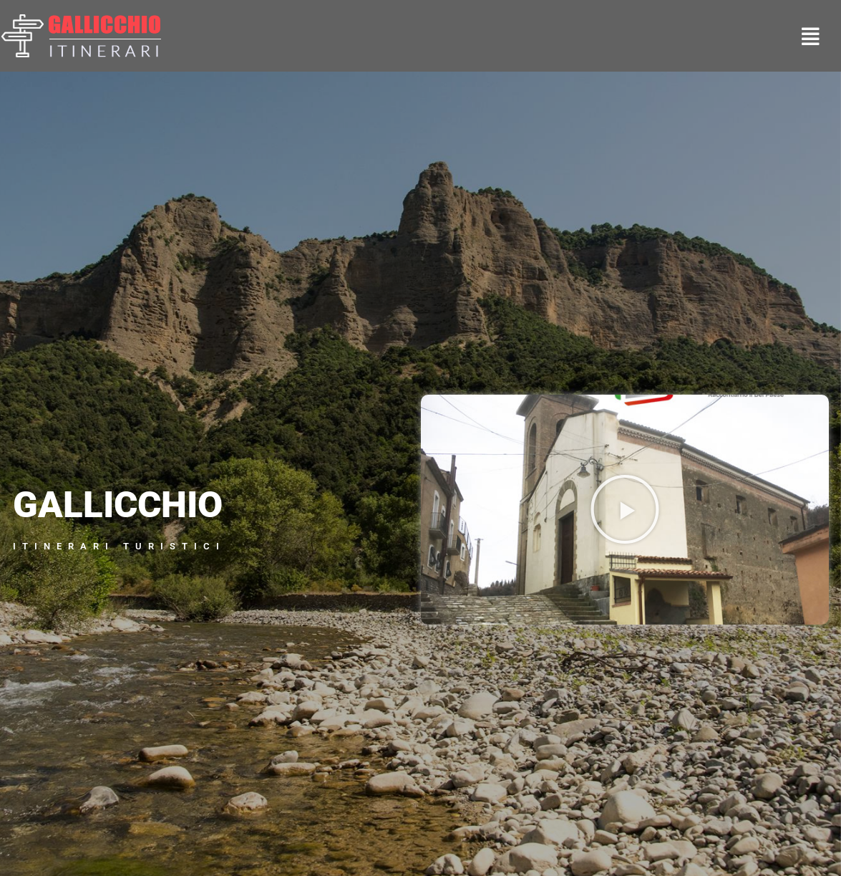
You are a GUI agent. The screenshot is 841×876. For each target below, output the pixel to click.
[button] (625, 509)
